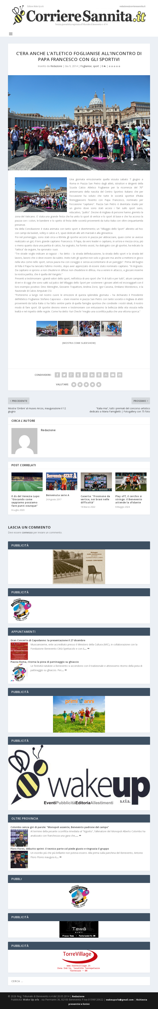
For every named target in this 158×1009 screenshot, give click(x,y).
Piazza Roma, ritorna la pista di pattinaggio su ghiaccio (45, 661)
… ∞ (86, 648)
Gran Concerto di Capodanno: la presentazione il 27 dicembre (48, 640)
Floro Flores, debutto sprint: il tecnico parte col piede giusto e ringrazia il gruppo (60, 848)
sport (96, 66)
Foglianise (86, 66)
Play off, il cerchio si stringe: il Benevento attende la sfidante (128, 499)
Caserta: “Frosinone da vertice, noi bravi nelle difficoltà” (95, 499)
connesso (27, 532)
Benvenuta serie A (57, 495)
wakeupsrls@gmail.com (120, 999)
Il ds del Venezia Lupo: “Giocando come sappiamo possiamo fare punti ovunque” (25, 501)
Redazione (56, 66)
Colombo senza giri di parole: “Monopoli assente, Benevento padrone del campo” (60, 827)
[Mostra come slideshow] (78, 342)
